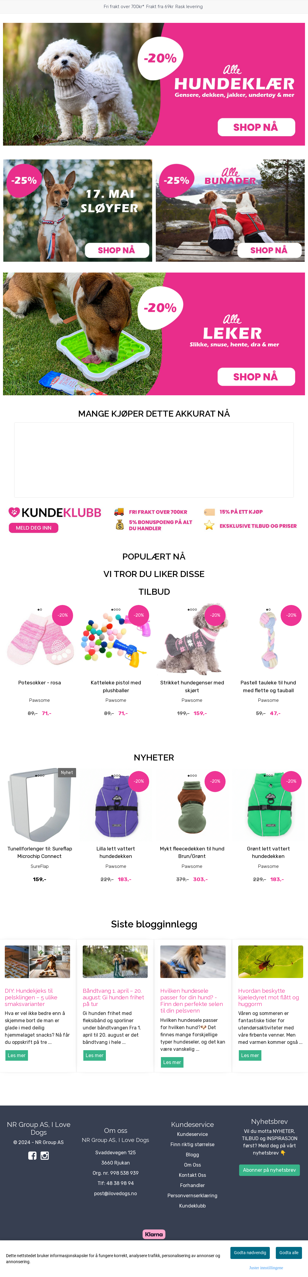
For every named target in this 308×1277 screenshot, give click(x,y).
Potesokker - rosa (39, 683)
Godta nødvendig (250, 1252)
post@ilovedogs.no (115, 1193)
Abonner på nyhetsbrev (269, 1170)
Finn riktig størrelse (192, 1144)
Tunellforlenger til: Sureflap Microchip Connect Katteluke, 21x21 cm (39, 856)
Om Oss (192, 1165)
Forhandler (192, 1185)
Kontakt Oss (192, 1175)
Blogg (192, 1155)
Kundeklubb (192, 1206)
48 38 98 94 (120, 1183)
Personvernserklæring (192, 1195)
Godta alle (288, 1252)
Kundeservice (192, 1134)
